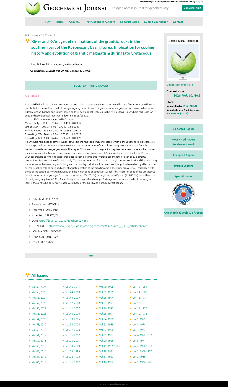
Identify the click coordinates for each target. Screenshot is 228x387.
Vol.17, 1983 (106, 356)
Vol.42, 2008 (73, 303)
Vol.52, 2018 (39, 330)
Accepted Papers (184, 155)
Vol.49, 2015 (39, 346)
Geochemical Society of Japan (183, 212)
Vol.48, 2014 (39, 351)
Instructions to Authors (100, 21)
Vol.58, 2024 (39, 297)
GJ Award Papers (183, 129)
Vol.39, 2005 (73, 319)
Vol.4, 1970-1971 (142, 346)
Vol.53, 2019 (39, 324)
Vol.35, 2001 (73, 340)
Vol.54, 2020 (39, 319)
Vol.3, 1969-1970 (142, 351)
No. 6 (52, 35)
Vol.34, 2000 (73, 346)
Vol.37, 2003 (73, 330)
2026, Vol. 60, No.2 (186, 95)
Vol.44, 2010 (73, 292)
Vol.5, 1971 (139, 340)
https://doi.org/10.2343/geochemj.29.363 (63, 220)
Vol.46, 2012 (39, 362)
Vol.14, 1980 (140, 292)
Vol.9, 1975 (139, 319)
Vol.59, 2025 (39, 292)
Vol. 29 (43, 35)
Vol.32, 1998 (73, 356)
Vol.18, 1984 (106, 351)
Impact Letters (183, 165)
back (91, 255)
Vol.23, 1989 (106, 324)
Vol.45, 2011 (73, 286)
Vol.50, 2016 (39, 340)
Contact (178, 21)
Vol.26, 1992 (106, 308)
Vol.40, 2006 (73, 313)
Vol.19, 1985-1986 (109, 346)
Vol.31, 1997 (73, 362)
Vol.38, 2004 (73, 324)
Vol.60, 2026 (39, 286)
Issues (60, 21)
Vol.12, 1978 (140, 303)
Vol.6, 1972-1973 (142, 335)
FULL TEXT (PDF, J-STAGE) (91, 85)
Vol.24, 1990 (106, 319)
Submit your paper (156, 21)
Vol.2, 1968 (139, 356)
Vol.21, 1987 (106, 335)
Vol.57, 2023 (39, 303)
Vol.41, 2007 (73, 308)
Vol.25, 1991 (106, 313)
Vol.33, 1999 (73, 351)
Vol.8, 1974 (139, 324)
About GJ (75, 21)
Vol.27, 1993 (106, 303)
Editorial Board (129, 21)
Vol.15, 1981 (140, 286)
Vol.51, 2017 (39, 335)
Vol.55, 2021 (39, 313)
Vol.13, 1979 (140, 297)
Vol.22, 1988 (106, 330)
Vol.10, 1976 (140, 313)
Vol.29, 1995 (106, 292)
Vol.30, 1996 (106, 286)
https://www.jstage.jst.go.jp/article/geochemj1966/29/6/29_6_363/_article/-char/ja (98, 226)
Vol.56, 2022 (39, 308)
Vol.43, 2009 (73, 297)
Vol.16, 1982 (106, 362)
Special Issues (183, 176)
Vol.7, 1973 (139, 330)
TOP (48, 21)
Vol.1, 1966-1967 (142, 362)
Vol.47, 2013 (39, 356)
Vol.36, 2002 (73, 335)
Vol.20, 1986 (106, 340)
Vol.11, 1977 (140, 308)
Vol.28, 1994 (106, 297)
